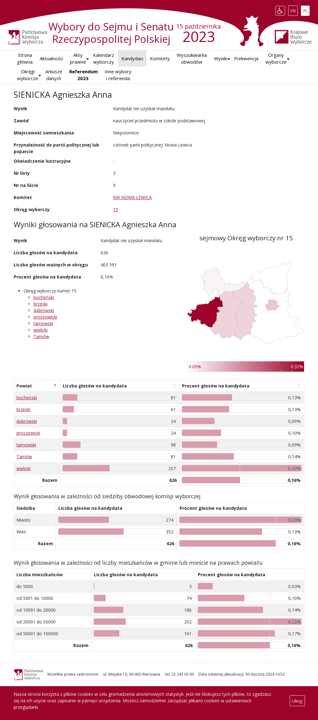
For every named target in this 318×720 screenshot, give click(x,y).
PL (306, 9)
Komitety (160, 58)
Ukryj (297, 701)
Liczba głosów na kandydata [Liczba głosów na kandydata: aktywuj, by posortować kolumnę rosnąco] (95, 386)
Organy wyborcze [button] (276, 58)
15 (115, 209)
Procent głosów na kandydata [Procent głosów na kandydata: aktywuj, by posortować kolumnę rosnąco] (215, 386)
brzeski (41, 304)
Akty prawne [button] (78, 58)
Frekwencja (246, 58)
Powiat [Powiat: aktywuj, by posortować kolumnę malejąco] (24, 386)
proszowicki (45, 317)
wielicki (41, 330)
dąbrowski (44, 310)
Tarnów (41, 336)
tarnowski (43, 323)
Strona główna (25, 58)
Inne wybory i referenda (118, 75)
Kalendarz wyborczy (103, 58)
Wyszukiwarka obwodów (192, 58)
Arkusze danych (53, 75)
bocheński (44, 297)
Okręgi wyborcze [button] (27, 75)
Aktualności (51, 58)
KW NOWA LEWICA (132, 197)
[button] (221, 58)
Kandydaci (132, 58)
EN (294, 9)
